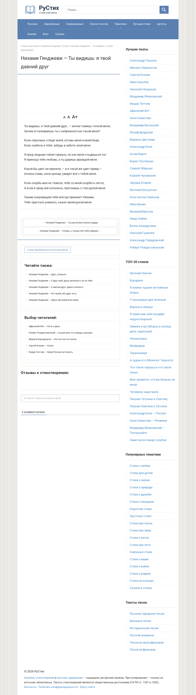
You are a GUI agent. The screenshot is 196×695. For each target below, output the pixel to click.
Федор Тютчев (140, 103)
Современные (74, 24)
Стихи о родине (140, 573)
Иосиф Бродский (141, 132)
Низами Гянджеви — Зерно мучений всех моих (53, 295)
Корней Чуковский (143, 175)
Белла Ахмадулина (143, 226)
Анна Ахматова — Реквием (148, 420)
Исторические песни (144, 628)
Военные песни (140, 621)
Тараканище (138, 353)
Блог (46, 34)
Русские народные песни (147, 613)
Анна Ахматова (140, 118)
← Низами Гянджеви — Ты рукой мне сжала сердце (46, 224)
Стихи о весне (139, 537)
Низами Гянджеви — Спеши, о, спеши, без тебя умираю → (94, 224)
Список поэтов (99, 24)
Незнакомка (138, 338)
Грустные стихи (140, 516)
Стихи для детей (141, 473)
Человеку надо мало (144, 392)
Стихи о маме (139, 559)
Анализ (31, 34)
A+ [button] (75, 117)
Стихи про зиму (140, 530)
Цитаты (161, 24)
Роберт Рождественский (147, 247)
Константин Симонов (144, 197)
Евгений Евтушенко (143, 190)
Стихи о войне (139, 566)
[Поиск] (111, 10)
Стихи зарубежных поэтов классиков (47, 245)
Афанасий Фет (140, 110)
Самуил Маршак (141, 168)
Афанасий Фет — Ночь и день (44, 322)
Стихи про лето (140, 545)
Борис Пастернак (142, 161)
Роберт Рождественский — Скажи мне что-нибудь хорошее (60, 328)
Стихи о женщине (142, 501)
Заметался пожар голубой (148, 440)
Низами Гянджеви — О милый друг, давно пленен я (56, 282)
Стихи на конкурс (142, 580)
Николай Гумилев (142, 233)
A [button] (64, 117)
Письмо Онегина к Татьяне (148, 406)
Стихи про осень (141, 523)
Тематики (120, 24)
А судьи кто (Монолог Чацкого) (151, 360)
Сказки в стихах (141, 588)
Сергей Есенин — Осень (41, 341)
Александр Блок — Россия (148, 413)
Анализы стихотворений (39, 677)
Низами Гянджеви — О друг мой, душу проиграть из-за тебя (60, 276)
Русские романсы (142, 635)
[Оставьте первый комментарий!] (70, 394)
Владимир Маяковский (146, 96)
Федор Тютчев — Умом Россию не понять (51, 347)
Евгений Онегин (141, 273)
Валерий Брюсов (141, 211)
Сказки (59, 34)
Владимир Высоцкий (144, 125)
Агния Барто (138, 154)
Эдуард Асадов (140, 182)
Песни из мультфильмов (146, 642)
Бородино (136, 280)
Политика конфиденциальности (58, 687)
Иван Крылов (139, 82)
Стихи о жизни (140, 480)
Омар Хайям (138, 218)
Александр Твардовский (147, 240)
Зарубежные (51, 24)
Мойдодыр (137, 345)
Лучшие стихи (141, 24)
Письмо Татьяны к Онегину (149, 399)
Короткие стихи (141, 509)
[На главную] (43, 13)
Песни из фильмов (142, 649)
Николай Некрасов (143, 89)
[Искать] (164, 10)
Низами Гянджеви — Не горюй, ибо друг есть (53, 289)
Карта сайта (87, 687)
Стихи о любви (140, 465)
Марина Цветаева (142, 139)
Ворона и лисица (141, 307)
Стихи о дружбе (141, 494)
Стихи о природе (141, 487)
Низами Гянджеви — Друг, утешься (47, 270)
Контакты (30, 687)
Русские (32, 24)
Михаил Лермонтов (143, 67)
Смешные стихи (141, 552)
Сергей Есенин (140, 75)
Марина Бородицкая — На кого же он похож (52, 335)
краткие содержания (70, 677)
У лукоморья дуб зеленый (148, 299)
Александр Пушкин (143, 60)
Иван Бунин (138, 204)
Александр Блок (141, 146)
